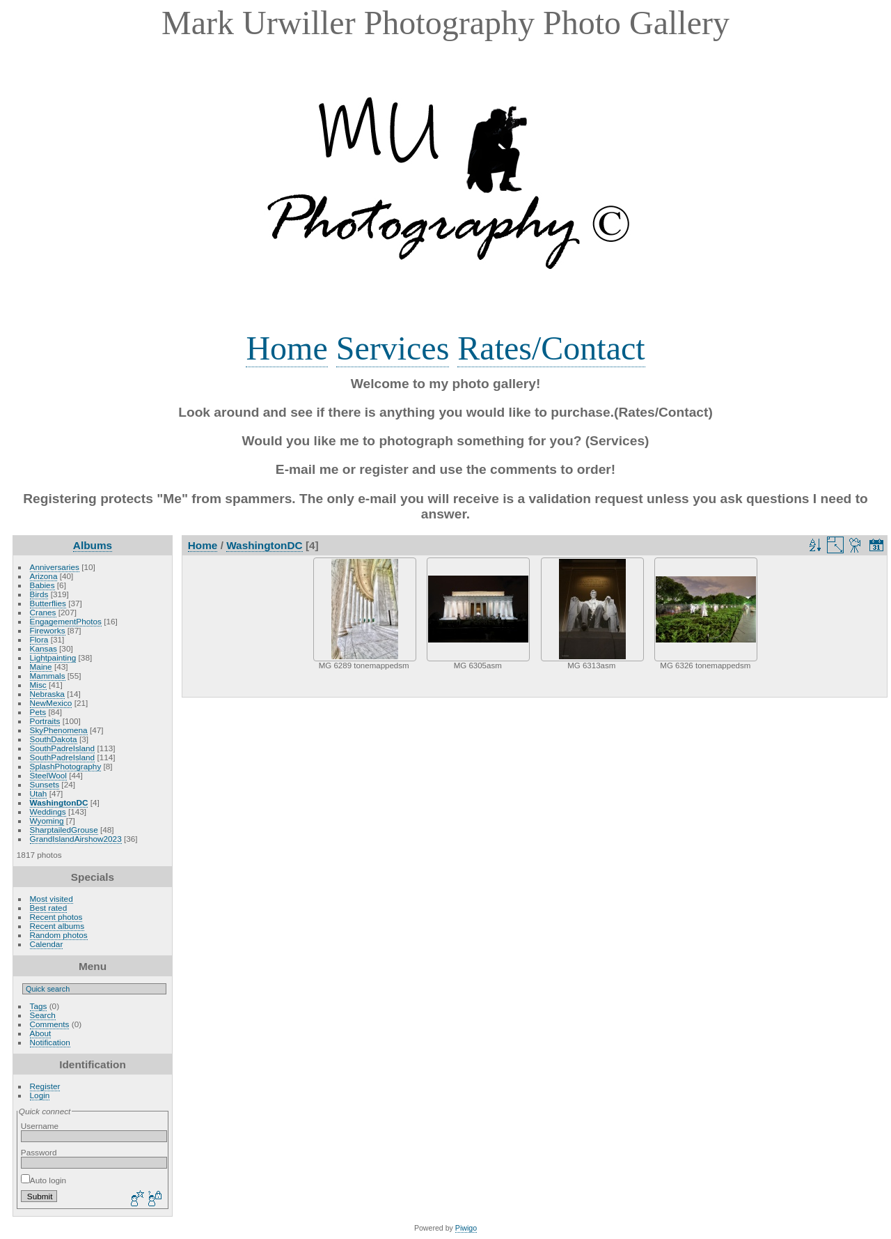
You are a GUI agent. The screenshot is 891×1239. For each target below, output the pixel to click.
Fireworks (47, 630)
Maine (41, 666)
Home (286, 348)
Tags (38, 1005)
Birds (39, 594)
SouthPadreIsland (62, 748)
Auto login (43, 1180)
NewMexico (51, 702)
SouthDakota (53, 739)
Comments (50, 1024)
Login (40, 1095)
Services (393, 348)
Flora (39, 639)
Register (45, 1086)
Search (43, 1014)
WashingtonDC (59, 802)
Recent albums (57, 925)
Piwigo (466, 1228)
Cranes (43, 612)
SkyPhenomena (59, 729)
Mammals (47, 675)
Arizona (44, 575)
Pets (38, 711)
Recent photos (56, 916)
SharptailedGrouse (64, 829)
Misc (38, 684)
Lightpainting (53, 657)
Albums (92, 545)
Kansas (43, 648)
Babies (42, 585)
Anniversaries (54, 566)
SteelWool (48, 775)
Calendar (46, 943)
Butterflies (48, 603)
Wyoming (47, 820)
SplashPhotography (66, 766)
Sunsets (45, 784)
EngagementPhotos (66, 621)
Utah (38, 793)
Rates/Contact (551, 348)
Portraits (45, 720)
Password (39, 1152)
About (41, 1033)
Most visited (51, 898)
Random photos (59, 934)
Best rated (49, 907)
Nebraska (47, 693)
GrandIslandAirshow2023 (76, 838)
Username (39, 1125)
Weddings (48, 811)
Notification (50, 1042)
